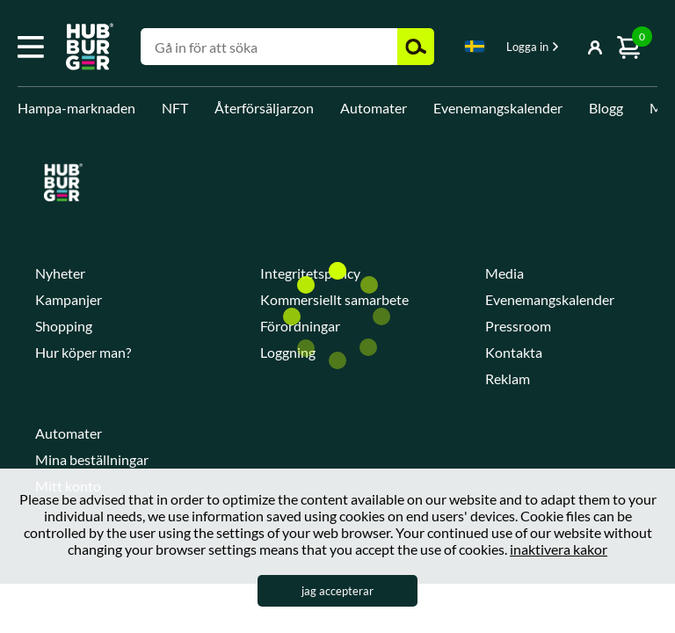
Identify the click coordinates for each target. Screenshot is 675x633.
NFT (175, 107)
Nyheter (60, 273)
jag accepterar (337, 591)
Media (504, 273)
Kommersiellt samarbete (334, 299)
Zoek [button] (415, 46)
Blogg (606, 107)
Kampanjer (68, 299)
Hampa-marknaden (76, 107)
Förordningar (300, 325)
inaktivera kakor (558, 549)
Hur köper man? (83, 352)
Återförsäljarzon (264, 107)
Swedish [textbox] (474, 46)
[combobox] (474, 49)
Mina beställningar (92, 459)
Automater (373, 107)
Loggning (288, 352)
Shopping (63, 325)
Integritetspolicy (310, 273)
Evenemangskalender (497, 107)
